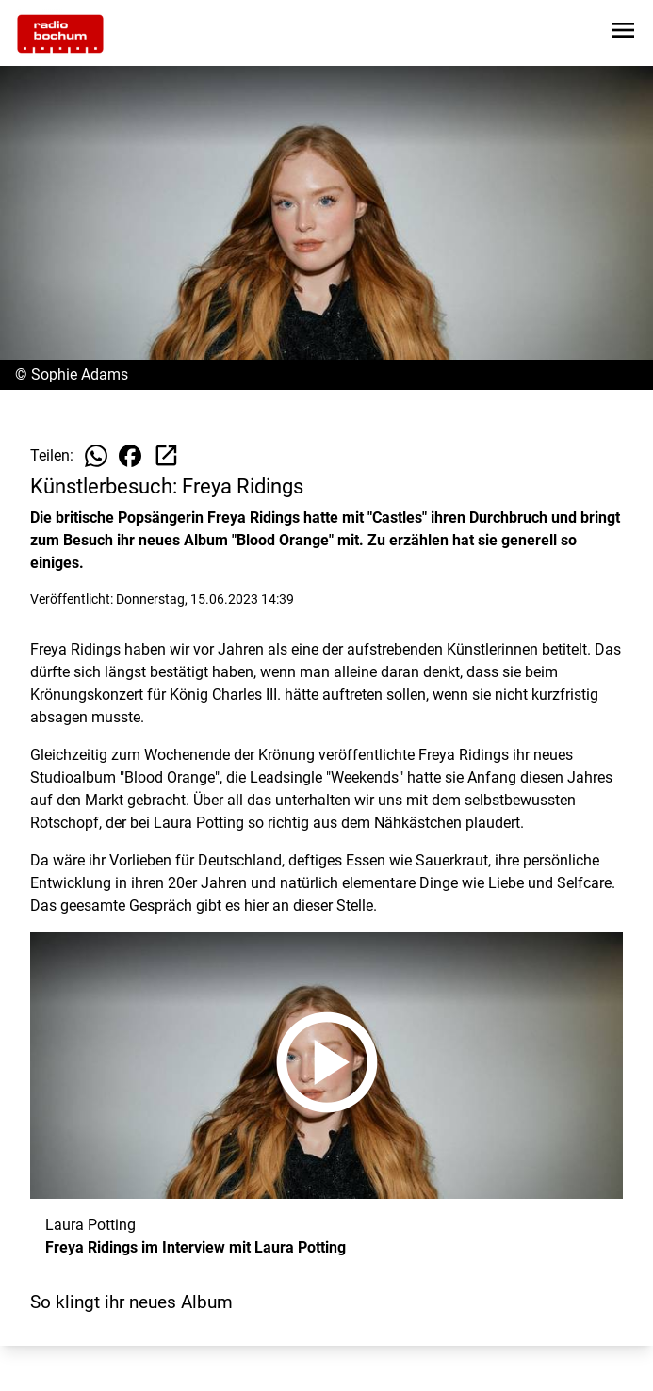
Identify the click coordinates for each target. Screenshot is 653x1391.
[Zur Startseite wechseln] (60, 34)
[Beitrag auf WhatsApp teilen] (96, 456)
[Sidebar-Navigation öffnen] (623, 33)
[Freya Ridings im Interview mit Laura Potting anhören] (326, 1065)
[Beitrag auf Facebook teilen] (130, 456)
